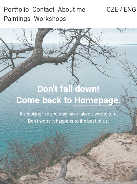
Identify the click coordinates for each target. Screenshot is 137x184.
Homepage (96, 100)
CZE (112, 9)
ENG (130, 9)
